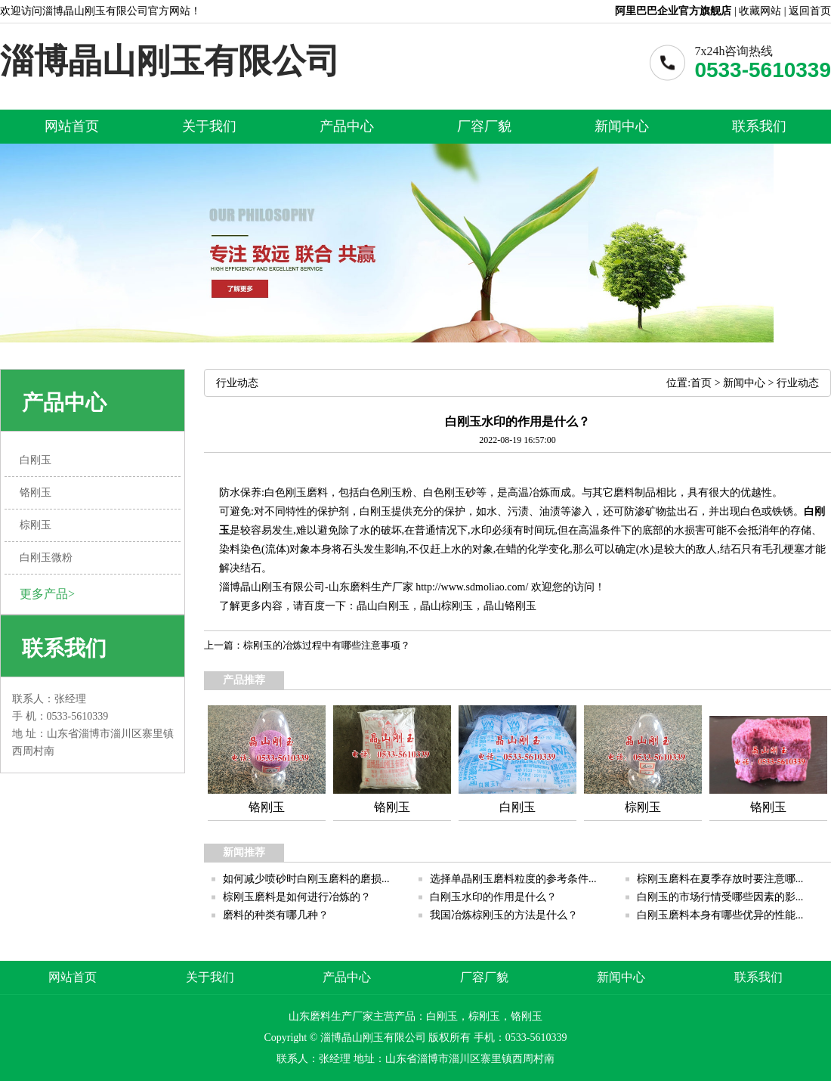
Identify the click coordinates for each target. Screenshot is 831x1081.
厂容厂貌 (484, 126)
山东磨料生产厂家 (371, 587)
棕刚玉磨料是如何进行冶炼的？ (297, 897)
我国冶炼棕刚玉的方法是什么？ (504, 915)
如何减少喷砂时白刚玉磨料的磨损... (306, 878)
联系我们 (759, 126)
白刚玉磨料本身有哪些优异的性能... (720, 915)
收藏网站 (760, 11)
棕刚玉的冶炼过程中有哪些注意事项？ (326, 645)
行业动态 (798, 383)
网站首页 (72, 126)
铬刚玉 (520, 606)
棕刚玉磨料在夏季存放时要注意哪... (720, 878)
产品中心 (347, 126)
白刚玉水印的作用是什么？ (493, 897)
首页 (701, 383)
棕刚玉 (457, 606)
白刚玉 (393, 606)
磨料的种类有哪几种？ (276, 915)
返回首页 (810, 11)
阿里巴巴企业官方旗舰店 (673, 11)
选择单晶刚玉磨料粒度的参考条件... (513, 878)
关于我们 (209, 126)
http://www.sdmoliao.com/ (472, 587)
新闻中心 (622, 126)
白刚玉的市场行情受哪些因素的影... (720, 897)
